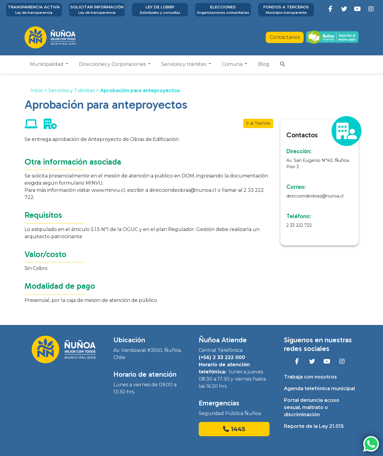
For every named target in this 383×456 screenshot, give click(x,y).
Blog (263, 64)
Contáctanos (285, 37)
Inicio (37, 90)
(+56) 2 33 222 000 (222, 357)
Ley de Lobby (160, 9)
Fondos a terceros (286, 9)
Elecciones (223, 9)
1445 (234, 429)
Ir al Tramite (258, 123)
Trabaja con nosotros (310, 377)
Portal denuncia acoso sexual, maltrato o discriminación (311, 407)
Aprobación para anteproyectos (140, 90)
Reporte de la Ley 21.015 (314, 426)
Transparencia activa (34, 9)
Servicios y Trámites (71, 90)
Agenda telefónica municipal (319, 388)
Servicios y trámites (184, 64)
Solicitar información (97, 9)
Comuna (233, 64)
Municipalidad (47, 64)
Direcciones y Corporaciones (113, 64)
